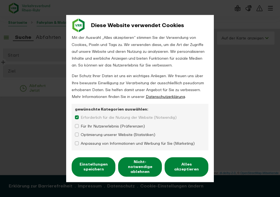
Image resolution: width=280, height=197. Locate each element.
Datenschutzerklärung (165, 97)
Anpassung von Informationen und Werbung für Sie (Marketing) (138, 143)
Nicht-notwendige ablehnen (140, 167)
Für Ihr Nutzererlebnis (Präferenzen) (113, 126)
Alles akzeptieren (186, 166)
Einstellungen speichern (94, 166)
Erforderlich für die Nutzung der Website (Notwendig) (129, 117)
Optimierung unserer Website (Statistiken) (118, 135)
